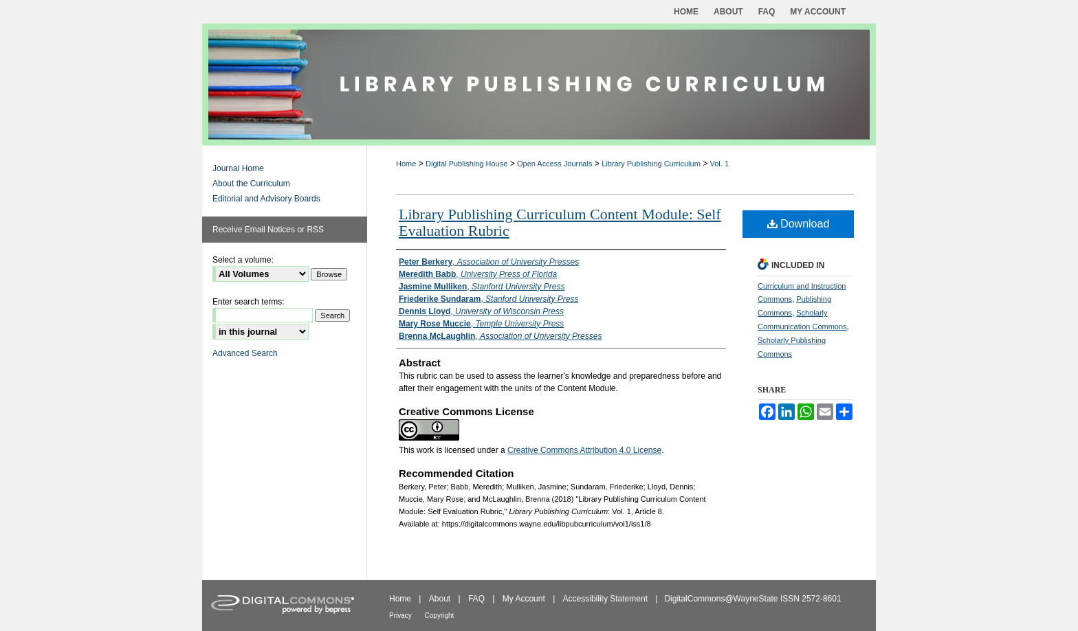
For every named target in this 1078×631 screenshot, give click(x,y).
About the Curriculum (251, 183)
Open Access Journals (554, 163)
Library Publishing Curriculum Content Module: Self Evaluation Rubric (560, 222)
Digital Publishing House (466, 163)
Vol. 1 (719, 163)
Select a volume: (243, 260)
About (441, 599)
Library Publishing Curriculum (651, 163)
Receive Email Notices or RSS (268, 229)
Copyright (439, 615)
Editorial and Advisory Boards (266, 198)
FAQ (477, 599)
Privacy (401, 615)
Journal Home (238, 168)
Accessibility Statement (606, 599)
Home (406, 163)
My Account (525, 599)
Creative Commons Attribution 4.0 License (584, 450)
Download (798, 224)
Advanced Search (245, 353)
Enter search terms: (248, 302)
